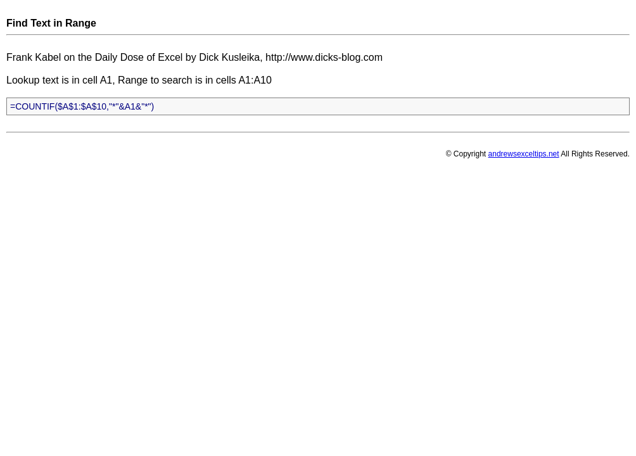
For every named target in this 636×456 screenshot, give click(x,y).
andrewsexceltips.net (523, 153)
